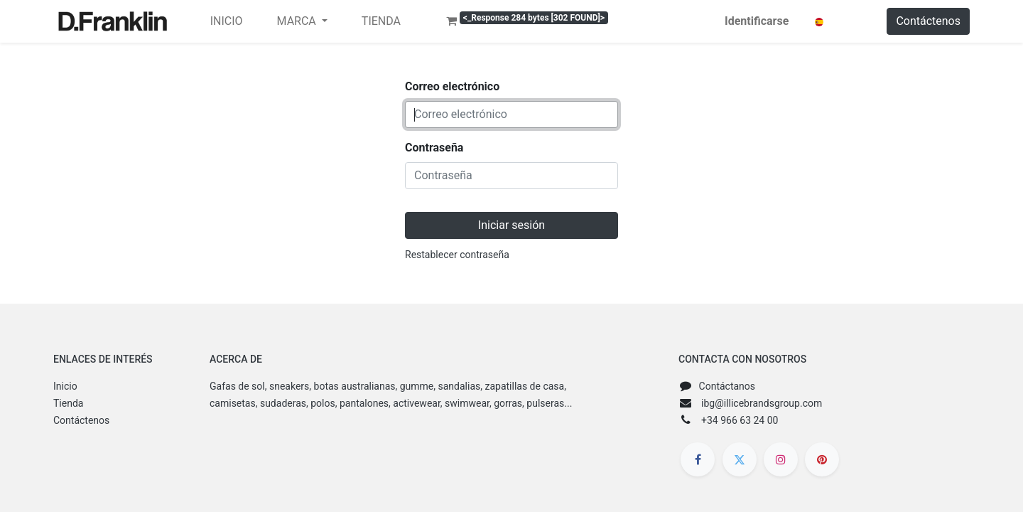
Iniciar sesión (511, 225)
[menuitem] (226, 21)
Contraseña (434, 147)
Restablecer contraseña (457, 254)
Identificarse (757, 21)
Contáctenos (928, 21)
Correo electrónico (452, 86)
